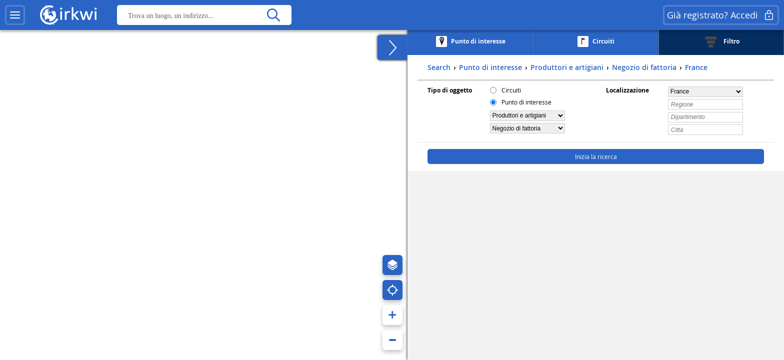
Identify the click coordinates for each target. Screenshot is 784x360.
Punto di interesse (527, 102)
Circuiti (511, 90)
